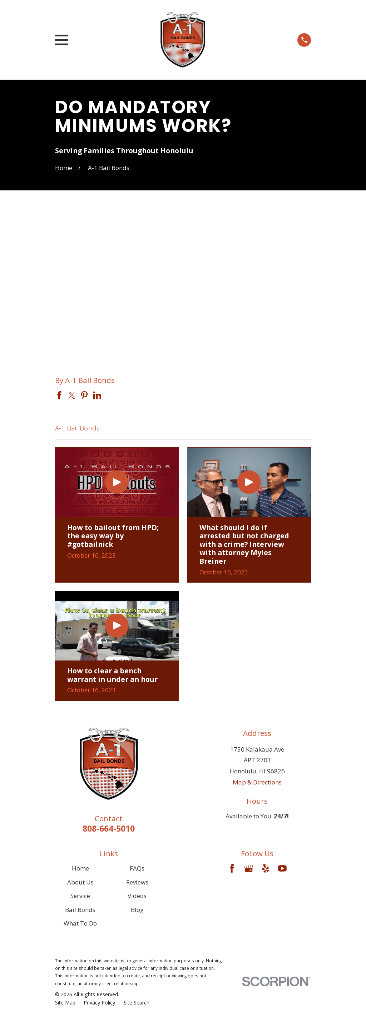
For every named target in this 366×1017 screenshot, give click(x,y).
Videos (137, 896)
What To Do (80, 923)
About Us (80, 882)
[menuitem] (65, 1002)
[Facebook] (232, 868)
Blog (137, 910)
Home (80, 868)
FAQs (137, 868)
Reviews (137, 882)
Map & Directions (257, 782)
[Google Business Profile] (248, 868)
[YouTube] (282, 868)
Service (80, 896)
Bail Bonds (80, 910)
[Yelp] (265, 868)
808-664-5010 (109, 828)
